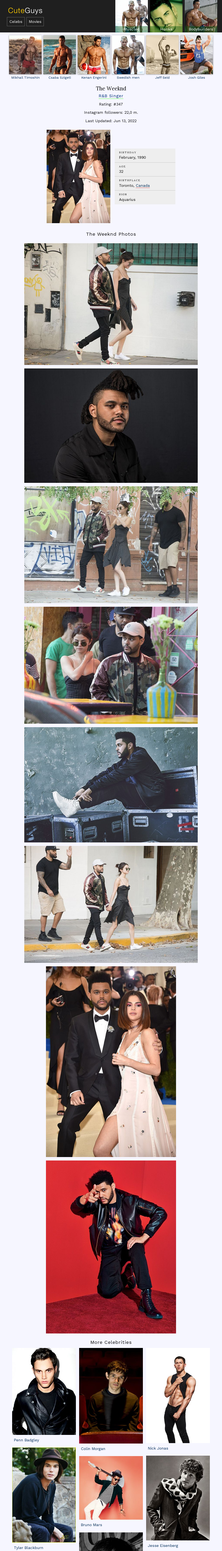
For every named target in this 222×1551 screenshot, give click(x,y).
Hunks (166, 29)
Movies (35, 21)
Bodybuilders (201, 29)
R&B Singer (111, 95)
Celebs (15, 21)
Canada (143, 185)
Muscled (132, 29)
